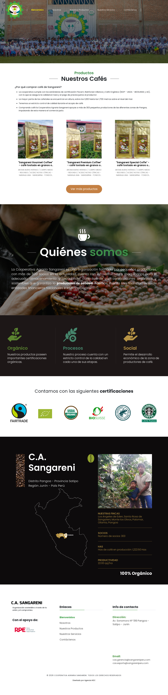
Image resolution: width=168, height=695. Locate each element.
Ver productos (50, 56)
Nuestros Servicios (106, 9)
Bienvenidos (37, 9)
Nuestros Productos (79, 9)
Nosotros (56, 9)
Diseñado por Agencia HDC (84, 689)
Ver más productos (84, 189)
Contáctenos (130, 9)
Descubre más (19, 56)
